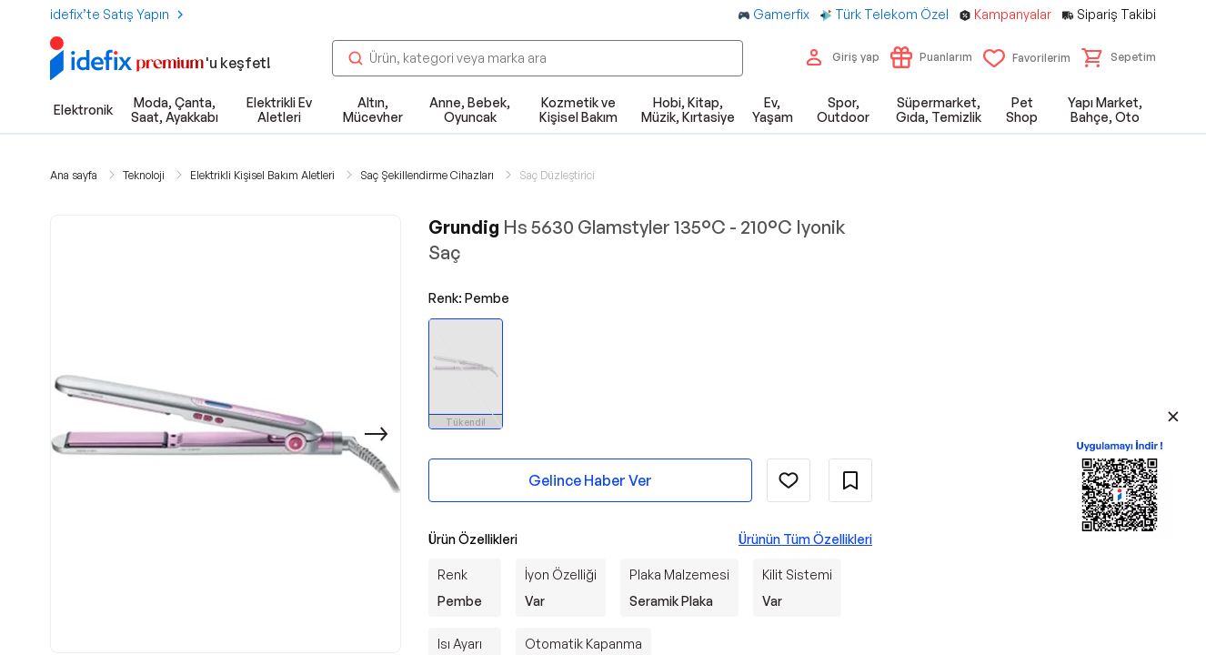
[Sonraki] (376, 433)
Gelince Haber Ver (590, 480)
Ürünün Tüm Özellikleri (805, 539)
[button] (1118, 57)
